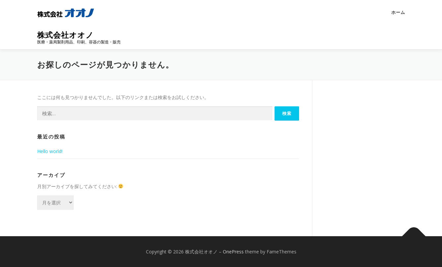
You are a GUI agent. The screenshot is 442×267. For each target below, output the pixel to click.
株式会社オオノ (65, 34)
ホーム (398, 12)
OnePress (233, 251)
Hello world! (49, 151)
